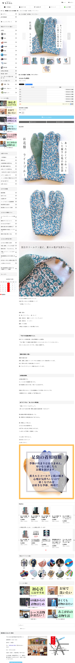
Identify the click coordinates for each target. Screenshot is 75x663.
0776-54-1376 (12, 645)
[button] (24, 36)
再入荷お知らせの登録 (69, 89)
